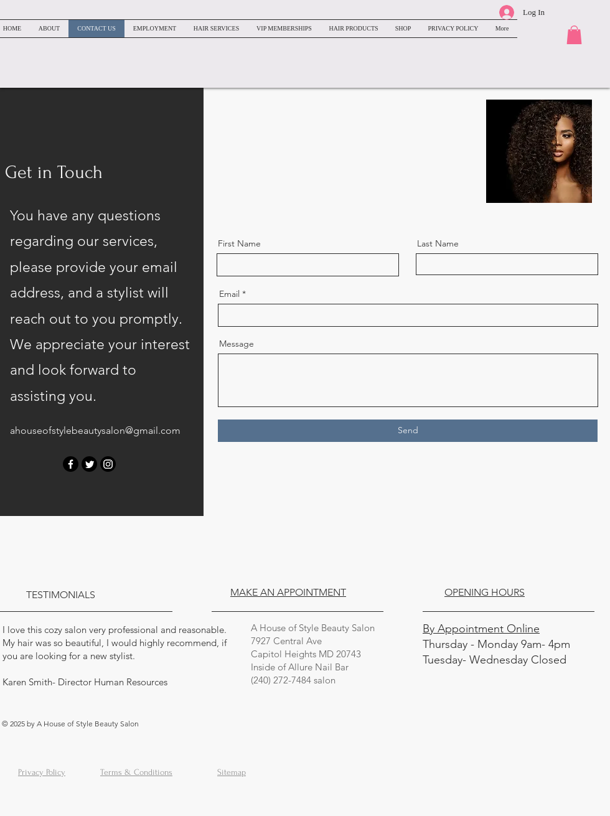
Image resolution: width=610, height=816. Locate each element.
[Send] (408, 431)
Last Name (438, 243)
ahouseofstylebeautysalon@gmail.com (95, 430)
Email (229, 293)
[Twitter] (89, 464)
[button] (574, 35)
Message (236, 343)
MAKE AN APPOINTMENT (288, 592)
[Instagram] (108, 464)
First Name (239, 243)
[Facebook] (70, 464)
